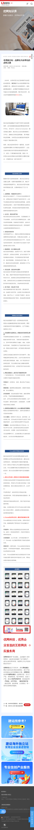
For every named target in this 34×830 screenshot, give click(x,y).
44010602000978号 (15, 819)
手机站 (7, 681)
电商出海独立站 (24, 56)
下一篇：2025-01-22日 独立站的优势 (13, 706)
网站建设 (25, 667)
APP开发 (14, 681)
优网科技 (6, 657)
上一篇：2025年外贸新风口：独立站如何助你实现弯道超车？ (13, 703)
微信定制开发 (23, 681)
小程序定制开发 (16, 679)
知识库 (9, 56)
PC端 (8, 674)
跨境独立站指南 (16, 56)
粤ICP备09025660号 (11, 821)
